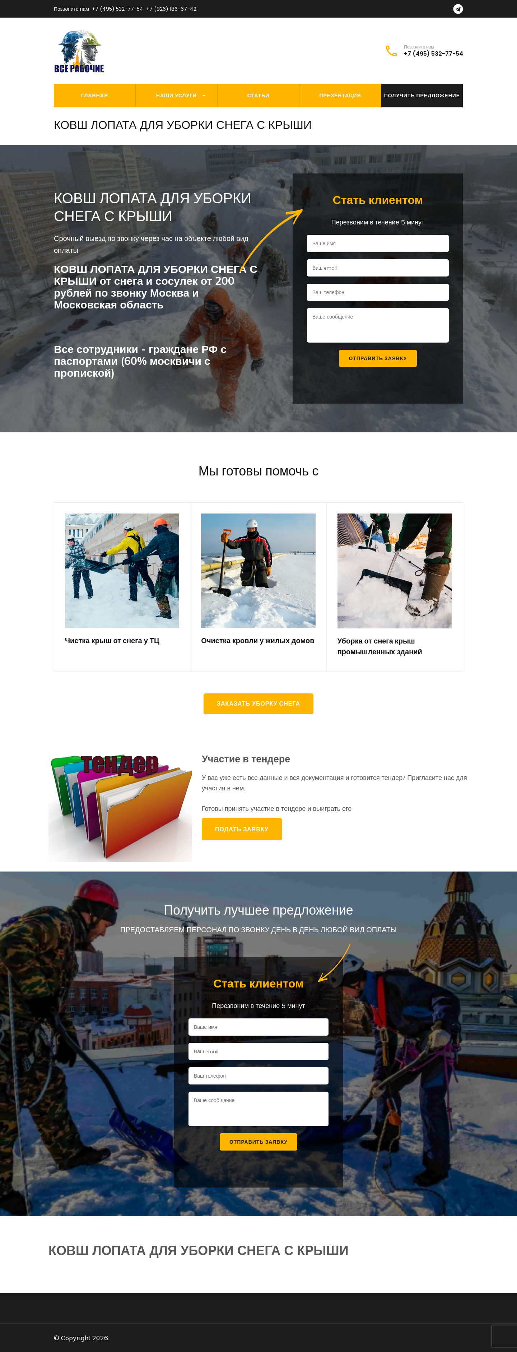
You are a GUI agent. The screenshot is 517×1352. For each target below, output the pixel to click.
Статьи (258, 95)
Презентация (340, 95)
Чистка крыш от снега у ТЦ (112, 641)
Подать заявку (242, 829)
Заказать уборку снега (258, 704)
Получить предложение (422, 95)
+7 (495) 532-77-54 (117, 9)
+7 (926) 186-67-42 (171, 9)
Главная (94, 95)
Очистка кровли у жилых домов (257, 641)
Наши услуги (176, 95)
